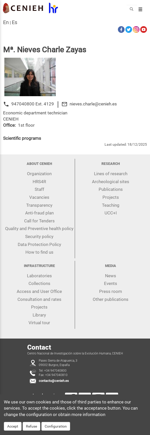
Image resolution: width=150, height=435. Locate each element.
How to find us (39, 252)
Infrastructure (39, 266)
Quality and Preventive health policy (39, 228)
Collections (39, 283)
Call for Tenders (39, 220)
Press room (110, 291)
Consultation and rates (39, 299)
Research (110, 164)
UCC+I (111, 212)
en (6, 22)
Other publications (110, 299)
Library (39, 315)
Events (110, 283)
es (14, 22)
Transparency (39, 205)
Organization (39, 173)
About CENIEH (39, 164)
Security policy (39, 236)
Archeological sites (110, 181)
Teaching (110, 205)
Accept (12, 426)
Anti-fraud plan (39, 212)
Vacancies (39, 197)
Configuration (56, 426)
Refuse (31, 426)
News (110, 275)
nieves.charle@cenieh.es (93, 103)
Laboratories (39, 275)
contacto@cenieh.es (54, 381)
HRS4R (39, 181)
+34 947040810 (56, 375)
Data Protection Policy (39, 244)
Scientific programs (22, 138)
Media (110, 266)
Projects (110, 197)
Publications (111, 189)
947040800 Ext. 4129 (32, 103)
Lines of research (110, 173)
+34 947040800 (55, 370)
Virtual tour (39, 322)
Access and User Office (39, 291)
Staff (39, 189)
